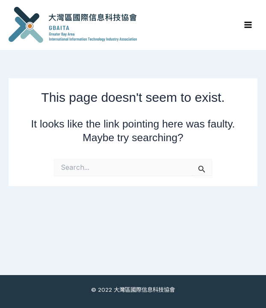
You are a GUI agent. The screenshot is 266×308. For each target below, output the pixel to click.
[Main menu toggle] (247, 25)
